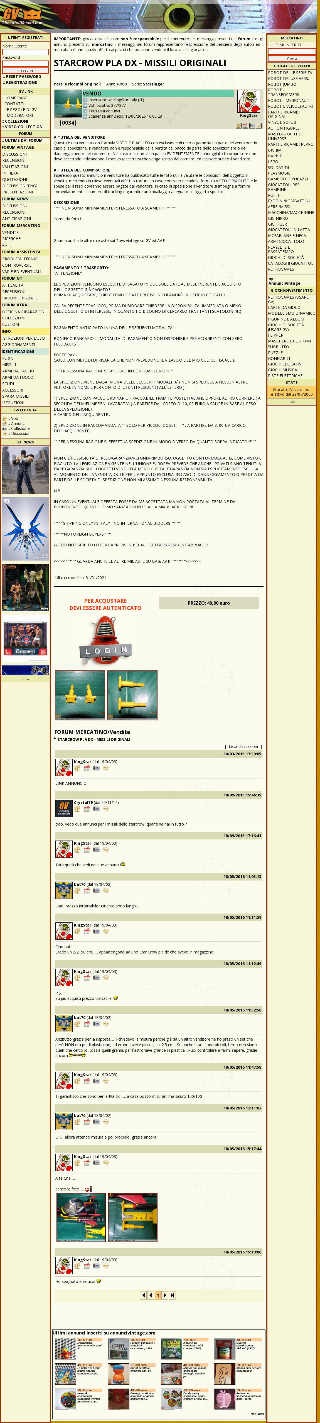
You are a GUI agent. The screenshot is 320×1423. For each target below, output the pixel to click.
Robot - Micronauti (289, 100)
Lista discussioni (243, 746)
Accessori (12, 390)
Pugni (8, 358)
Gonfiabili (279, 358)
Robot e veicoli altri (290, 106)
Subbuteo (278, 346)
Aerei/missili (281, 206)
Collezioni (13, 318)
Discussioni (14, 154)
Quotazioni (14, 179)
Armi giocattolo (286, 241)
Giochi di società (286, 257)
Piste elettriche (285, 375)
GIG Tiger (277, 224)
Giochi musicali (284, 369)
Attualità (12, 285)
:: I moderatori (17, 115)
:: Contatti (13, 103)
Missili (9, 364)
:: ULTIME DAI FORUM (22, 140)
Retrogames (281, 269)
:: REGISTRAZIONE (20, 82)
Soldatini (278, 167)
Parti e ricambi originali (77, 84)
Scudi (8, 383)
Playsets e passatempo (281, 249)
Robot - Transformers (283, 92)
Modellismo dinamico (292, 313)
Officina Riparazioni (24, 311)
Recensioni (13, 160)
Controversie (16, 265)
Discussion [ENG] (19, 185)
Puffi (273, 195)
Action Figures (284, 128)
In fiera (10, 173)
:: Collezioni (15, 121)
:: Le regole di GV (19, 109)
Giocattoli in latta (289, 229)
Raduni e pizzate (20, 298)
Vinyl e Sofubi (282, 122)
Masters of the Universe (284, 136)
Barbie (275, 155)
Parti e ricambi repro (291, 144)
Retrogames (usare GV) (288, 299)
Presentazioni (17, 192)
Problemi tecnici (20, 258)
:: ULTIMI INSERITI (284, 44)
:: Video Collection (22, 126)
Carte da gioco (284, 307)
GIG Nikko (278, 218)
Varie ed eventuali (21, 271)
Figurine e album (286, 319)
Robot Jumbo (282, 84)
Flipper (275, 335)
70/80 (121, 84)
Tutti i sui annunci (104, 110)
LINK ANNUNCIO (71, 783)
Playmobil (279, 173)
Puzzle (275, 352)
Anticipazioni (16, 218)
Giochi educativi (285, 364)
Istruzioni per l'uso (23, 338)
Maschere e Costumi (289, 341)
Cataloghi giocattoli (291, 263)
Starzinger (153, 84)
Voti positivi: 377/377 (107, 105)
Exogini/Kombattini (289, 200)
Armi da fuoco (17, 377)
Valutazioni (15, 166)
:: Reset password (22, 76)
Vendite (10, 232)
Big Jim (275, 150)
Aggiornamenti (18, 344)
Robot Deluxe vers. (288, 78)
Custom (10, 324)
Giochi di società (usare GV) (286, 327)
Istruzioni (13, 402)
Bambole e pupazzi (288, 178)
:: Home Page (14, 97)
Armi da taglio (18, 371)
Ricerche (11, 238)
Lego (273, 161)
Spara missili (15, 396)
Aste (7, 245)
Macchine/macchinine (291, 212)
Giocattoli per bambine (284, 187)
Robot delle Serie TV (290, 72)
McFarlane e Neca (287, 235)
